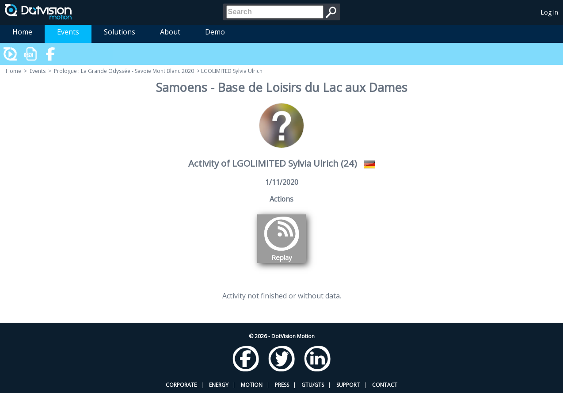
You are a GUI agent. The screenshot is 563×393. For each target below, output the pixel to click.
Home (22, 32)
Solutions (119, 32)
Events (68, 32)
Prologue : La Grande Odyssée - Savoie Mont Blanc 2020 (124, 71)
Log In (549, 12)
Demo (215, 32)
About (170, 32)
